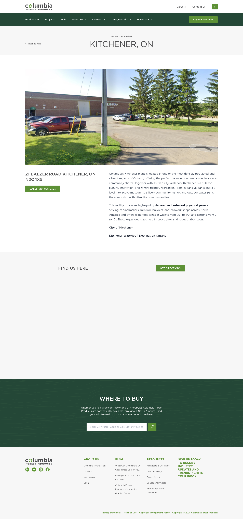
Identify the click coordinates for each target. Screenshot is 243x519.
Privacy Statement (111, 512)
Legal (86, 483)
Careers (181, 6)
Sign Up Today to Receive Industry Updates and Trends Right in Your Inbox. (190, 468)
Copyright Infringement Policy (154, 512)
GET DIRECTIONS (170, 268)
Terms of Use (130, 512)
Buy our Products (203, 19)
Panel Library (153, 477)
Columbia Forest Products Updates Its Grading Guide (126, 489)
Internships (89, 477)
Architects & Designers (158, 465)
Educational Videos (156, 483)
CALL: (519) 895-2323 (43, 188)
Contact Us (199, 6)
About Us (91, 459)
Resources (155, 459)
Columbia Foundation (94, 465)
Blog (119, 459)
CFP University (154, 471)
